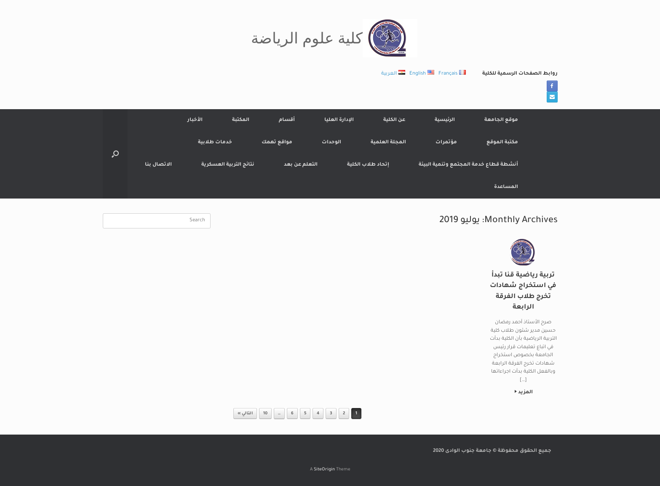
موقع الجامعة (501, 120)
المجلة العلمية (388, 142)
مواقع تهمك (277, 142)
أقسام (287, 120)
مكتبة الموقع (502, 142)
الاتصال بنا (158, 165)
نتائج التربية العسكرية (227, 165)
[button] (115, 154)
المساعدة (506, 187)
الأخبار (195, 120)
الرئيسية (445, 120)
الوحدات (331, 142)
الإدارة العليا (339, 120)
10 (265, 413)
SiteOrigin (324, 469)
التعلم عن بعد (301, 165)
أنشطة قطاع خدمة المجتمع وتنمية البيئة (468, 165)
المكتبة (240, 120)
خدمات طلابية (215, 142)
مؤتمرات (446, 142)
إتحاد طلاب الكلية (368, 165)
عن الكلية (394, 120)
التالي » (245, 413)
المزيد (524, 392)
